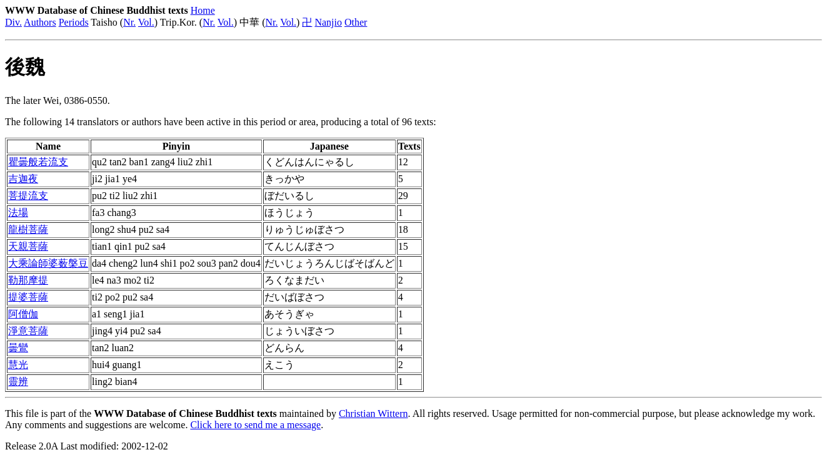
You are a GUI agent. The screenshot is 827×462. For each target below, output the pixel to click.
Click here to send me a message (255, 424)
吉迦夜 (23, 178)
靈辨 (18, 381)
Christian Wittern (373, 413)
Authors (40, 22)
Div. (13, 22)
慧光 (18, 364)
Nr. (129, 22)
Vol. (146, 22)
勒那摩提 (28, 280)
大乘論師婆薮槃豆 (48, 263)
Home (203, 10)
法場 (18, 212)
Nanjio (328, 22)
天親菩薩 (28, 246)
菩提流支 (28, 195)
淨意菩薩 (28, 331)
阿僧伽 (23, 314)
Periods (74, 22)
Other (355, 22)
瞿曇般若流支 (38, 162)
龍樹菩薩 (28, 229)
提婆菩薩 (28, 297)
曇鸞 (18, 347)
